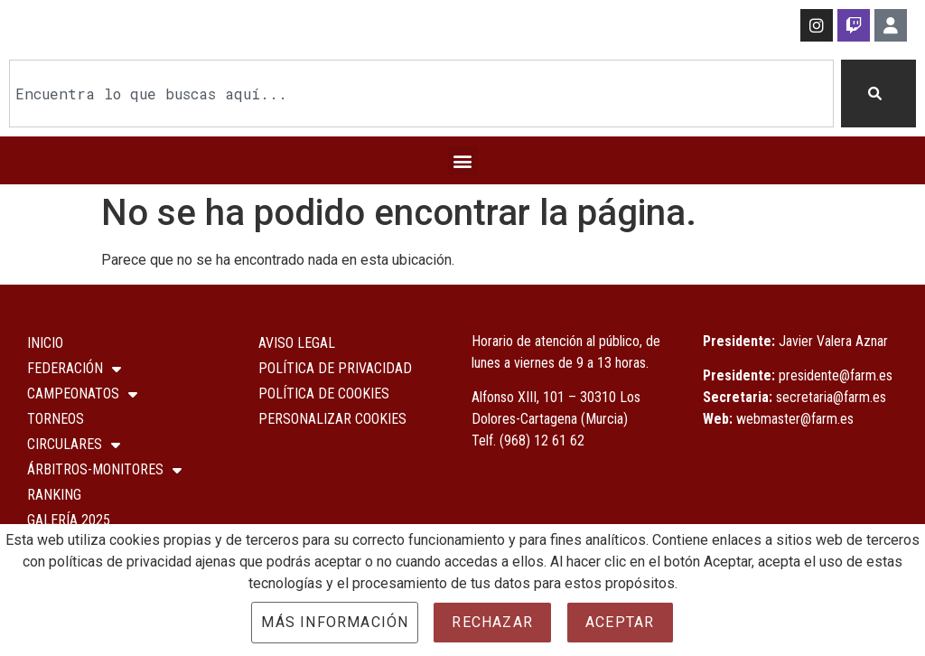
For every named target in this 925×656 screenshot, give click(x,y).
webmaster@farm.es (795, 418)
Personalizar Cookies (332, 418)
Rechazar (492, 622)
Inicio (45, 342)
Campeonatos (82, 394)
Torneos (55, 418)
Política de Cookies (323, 393)
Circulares (73, 444)
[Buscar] (878, 93)
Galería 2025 (68, 520)
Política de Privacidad (335, 368)
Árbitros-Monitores (104, 470)
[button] (463, 160)
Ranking (54, 494)
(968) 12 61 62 (542, 440)
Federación (74, 368)
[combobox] (421, 93)
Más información (334, 622)
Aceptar (619, 622)
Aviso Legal (296, 342)
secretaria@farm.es (831, 397)
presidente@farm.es (835, 375)
